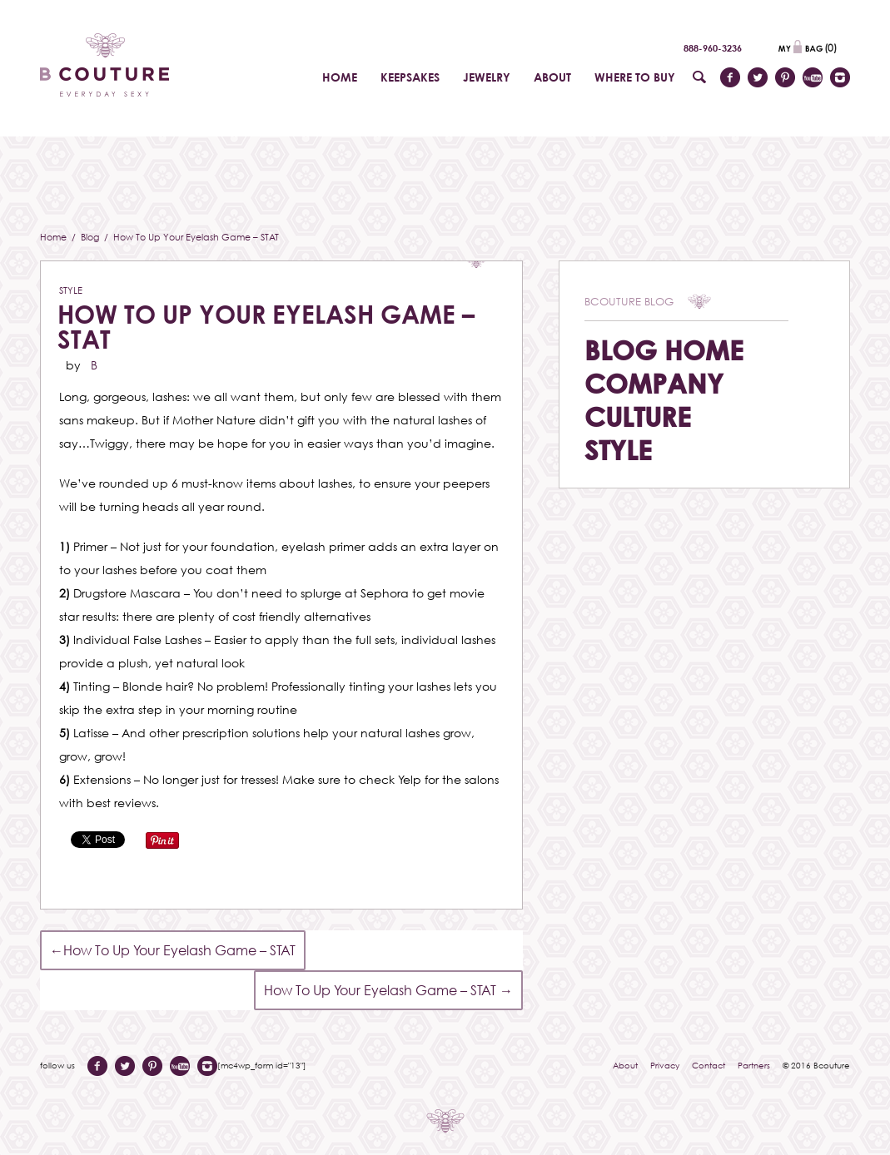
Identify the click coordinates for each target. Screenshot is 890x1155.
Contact (708, 1065)
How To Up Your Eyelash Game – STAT (266, 326)
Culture (637, 416)
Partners (754, 1065)
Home (54, 236)
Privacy (664, 1065)
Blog (91, 236)
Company (653, 383)
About (625, 1065)
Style (70, 290)
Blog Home (663, 350)
